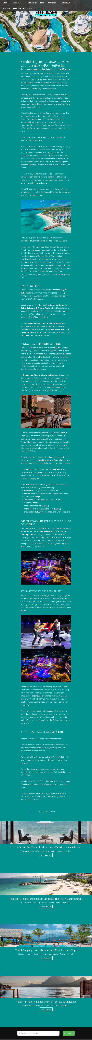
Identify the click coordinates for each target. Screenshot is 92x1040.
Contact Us (65, 3)
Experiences (17, 3)
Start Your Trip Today (46, 811)
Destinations (31, 3)
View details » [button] (46, 855)
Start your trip (69, 1033)
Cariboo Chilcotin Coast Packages (18, 8)
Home (6, 3)
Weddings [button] (53, 3)
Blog (42, 3)
